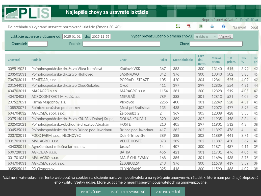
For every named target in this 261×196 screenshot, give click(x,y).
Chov (123, 60)
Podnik (36, 60)
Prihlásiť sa (249, 19)
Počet (163, 60)
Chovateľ (14, 60)
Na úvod (239, 27)
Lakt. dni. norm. (202, 60)
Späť (254, 27)
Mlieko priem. (216, 60)
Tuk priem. (231, 60)
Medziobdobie (183, 60)
